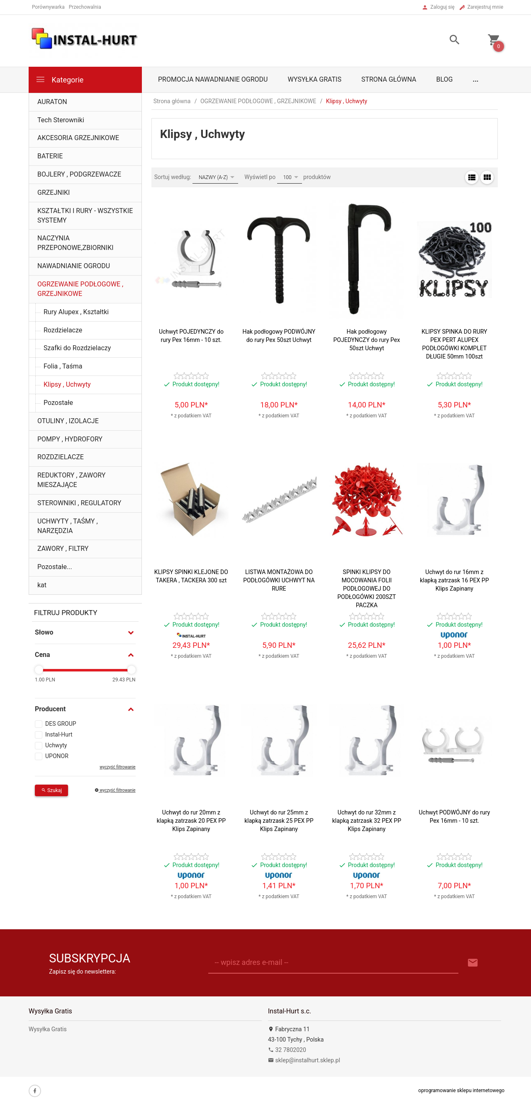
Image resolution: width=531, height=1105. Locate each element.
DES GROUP (60, 723)
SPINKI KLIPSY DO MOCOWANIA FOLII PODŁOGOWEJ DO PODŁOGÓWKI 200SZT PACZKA (366, 588)
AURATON (52, 102)
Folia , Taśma (63, 366)
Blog (444, 79)
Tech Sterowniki (60, 120)
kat (41, 585)
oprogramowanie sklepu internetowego (461, 1090)
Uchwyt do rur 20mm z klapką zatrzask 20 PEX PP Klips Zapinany (191, 820)
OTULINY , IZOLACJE (68, 421)
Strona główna (389, 79)
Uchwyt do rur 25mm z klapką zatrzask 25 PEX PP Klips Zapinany (278, 820)
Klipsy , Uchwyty (67, 384)
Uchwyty (56, 745)
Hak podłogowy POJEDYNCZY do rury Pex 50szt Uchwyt (366, 339)
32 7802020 (287, 1050)
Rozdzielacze (63, 330)
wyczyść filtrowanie (117, 767)
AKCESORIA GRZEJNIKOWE (78, 138)
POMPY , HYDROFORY (69, 439)
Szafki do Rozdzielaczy (77, 348)
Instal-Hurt (59, 734)
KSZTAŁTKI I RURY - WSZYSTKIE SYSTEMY (85, 215)
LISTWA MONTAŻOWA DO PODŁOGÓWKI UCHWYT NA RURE (278, 580)
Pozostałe (58, 403)
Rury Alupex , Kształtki (76, 312)
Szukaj (51, 790)
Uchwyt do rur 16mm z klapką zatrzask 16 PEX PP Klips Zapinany (454, 580)
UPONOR (56, 756)
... (476, 79)
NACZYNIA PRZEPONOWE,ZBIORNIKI (75, 243)
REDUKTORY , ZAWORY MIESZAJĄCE (71, 480)
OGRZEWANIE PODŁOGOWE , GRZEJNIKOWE (80, 289)
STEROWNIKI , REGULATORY (79, 503)
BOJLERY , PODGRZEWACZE (79, 174)
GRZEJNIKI (53, 192)
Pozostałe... (54, 567)
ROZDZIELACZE (60, 457)
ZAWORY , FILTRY (62, 548)
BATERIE (50, 156)
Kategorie (59, 79)
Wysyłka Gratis (314, 79)
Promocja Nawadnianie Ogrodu (213, 79)
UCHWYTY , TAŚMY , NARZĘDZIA (67, 526)
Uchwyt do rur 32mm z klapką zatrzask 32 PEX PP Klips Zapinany (366, 820)
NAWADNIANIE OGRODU (73, 266)
